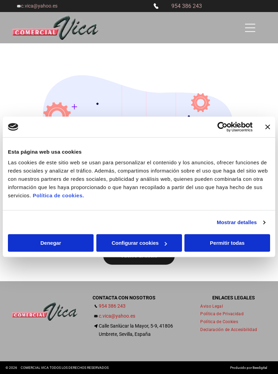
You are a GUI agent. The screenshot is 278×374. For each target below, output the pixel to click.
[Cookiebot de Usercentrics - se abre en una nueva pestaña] (222, 127)
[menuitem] (214, 306)
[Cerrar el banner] (267, 126)
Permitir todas (227, 243)
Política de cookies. (58, 196)
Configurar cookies (139, 243)
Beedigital (260, 368)
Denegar (50, 243)
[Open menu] (250, 28)
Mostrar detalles (237, 222)
